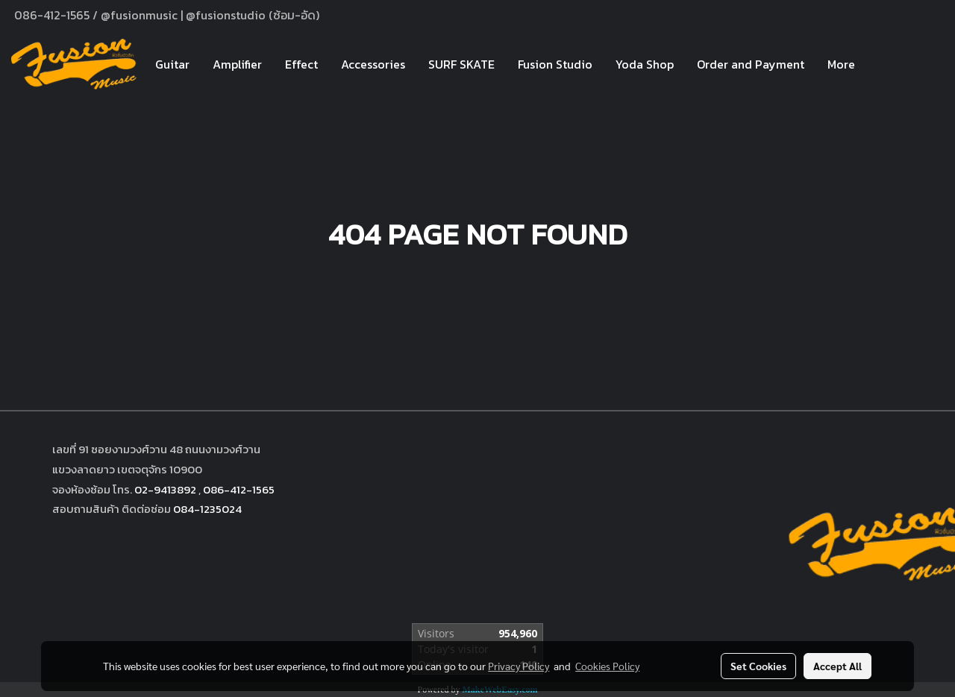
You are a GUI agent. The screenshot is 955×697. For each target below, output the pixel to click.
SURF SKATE (461, 64)
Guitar (172, 64)
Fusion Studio (555, 64)
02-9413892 (165, 489)
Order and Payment (750, 64)
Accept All (837, 665)
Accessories (373, 64)
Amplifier (237, 64)
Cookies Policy (607, 665)
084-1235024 (207, 508)
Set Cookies (758, 665)
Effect (301, 64)
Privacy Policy (518, 665)
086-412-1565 (239, 489)
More (841, 64)
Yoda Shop (645, 64)
